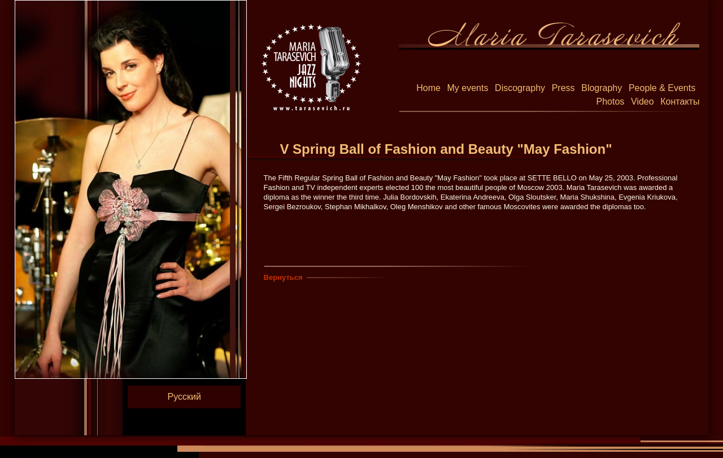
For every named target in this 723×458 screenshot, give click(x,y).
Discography (520, 88)
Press (563, 88)
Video (642, 101)
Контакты (679, 101)
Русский (184, 396)
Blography (601, 88)
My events (468, 88)
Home (428, 88)
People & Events (662, 88)
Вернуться (283, 277)
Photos (610, 101)
